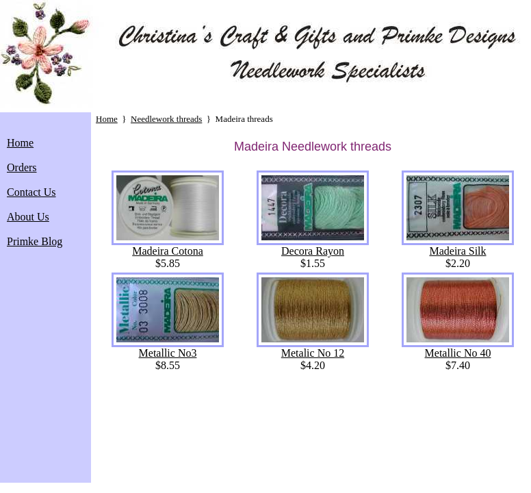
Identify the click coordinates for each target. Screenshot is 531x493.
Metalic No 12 (313, 348)
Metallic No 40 (458, 348)
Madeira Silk (458, 246)
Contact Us (31, 192)
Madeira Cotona (168, 246)
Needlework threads (166, 119)
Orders (22, 167)
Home (20, 143)
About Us (28, 217)
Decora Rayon (313, 246)
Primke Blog (34, 241)
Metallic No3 (168, 348)
